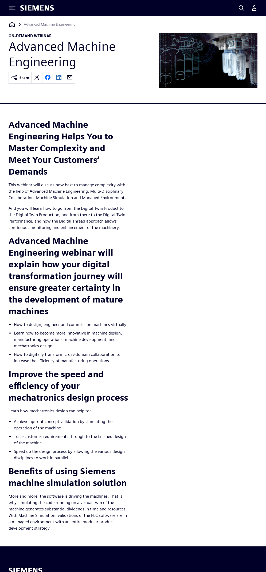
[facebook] (47, 77)
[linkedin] (58, 77)
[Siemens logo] (37, 8)
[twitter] (37, 77)
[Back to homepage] (12, 24)
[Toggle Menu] (12, 8)
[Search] (241, 8)
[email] (69, 77)
